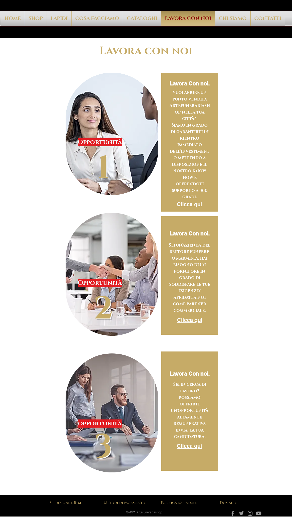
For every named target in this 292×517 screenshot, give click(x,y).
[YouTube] (259, 513)
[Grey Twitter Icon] (241, 513)
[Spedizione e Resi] (66, 502)
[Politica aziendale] (180, 502)
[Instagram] (250, 513)
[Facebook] (233, 513)
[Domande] (230, 502)
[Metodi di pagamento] (126, 502)
